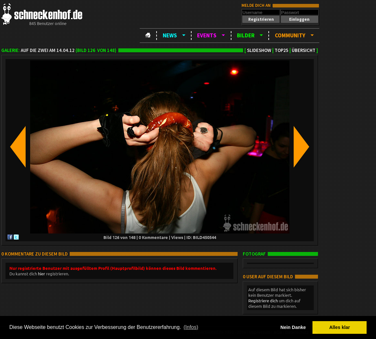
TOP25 (281, 50)
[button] (260, 19)
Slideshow (259, 50)
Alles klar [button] (339, 327)
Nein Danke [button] (293, 327)
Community (290, 35)
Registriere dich (263, 300)
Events (207, 35)
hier (41, 273)
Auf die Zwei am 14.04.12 (48, 50)
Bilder (245, 35)
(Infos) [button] (190, 327)
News (170, 35)
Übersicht (303, 50)
